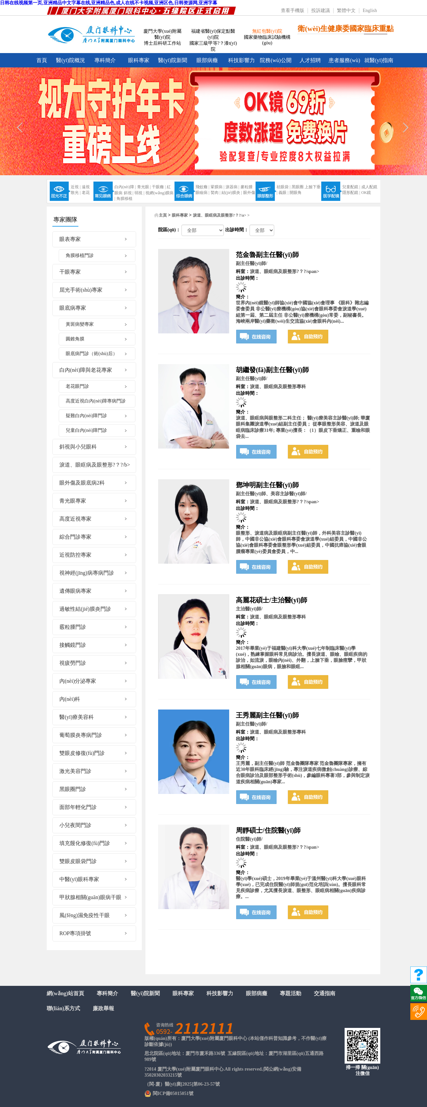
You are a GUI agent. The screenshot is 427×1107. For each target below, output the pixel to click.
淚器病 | (232, 187)
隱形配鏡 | (351, 192)
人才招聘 (310, 60)
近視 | (75, 187)
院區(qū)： (169, 229)
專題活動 (290, 993)
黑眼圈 (298, 187)
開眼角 (296, 192)
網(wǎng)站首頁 (65, 993)
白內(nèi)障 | (125, 187)
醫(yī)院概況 (70, 60)
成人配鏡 (369, 187)
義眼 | (283, 192)
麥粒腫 (247, 187)
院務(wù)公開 (275, 60)
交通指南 (324, 993)
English (370, 10)
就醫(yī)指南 (378, 60)
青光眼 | (144, 187)
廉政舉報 (103, 1008)
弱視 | (139, 193)
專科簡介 (105, 60)
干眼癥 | (158, 187)
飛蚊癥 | (202, 187)
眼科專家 (138, 60)
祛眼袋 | (283, 187)
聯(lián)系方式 (63, 1008)
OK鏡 (366, 192)
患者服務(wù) (344, 60)
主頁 (163, 215)
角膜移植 (124, 198)
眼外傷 (249, 192)
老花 (86, 192)
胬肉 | (215, 192)
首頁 (41, 60)
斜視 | (128, 193)
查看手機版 (292, 10)
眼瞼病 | (202, 192)
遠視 (86, 187)
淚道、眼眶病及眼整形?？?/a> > (221, 215)
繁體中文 (346, 10)
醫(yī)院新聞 (172, 60)
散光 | (75, 192)
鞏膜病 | (217, 187)
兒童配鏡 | (351, 187)
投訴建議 (320, 10)
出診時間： (237, 229)
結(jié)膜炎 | (232, 192)
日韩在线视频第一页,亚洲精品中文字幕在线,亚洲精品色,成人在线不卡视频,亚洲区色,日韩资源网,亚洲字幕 (108, 2)
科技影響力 (241, 60)
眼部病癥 (207, 60)
